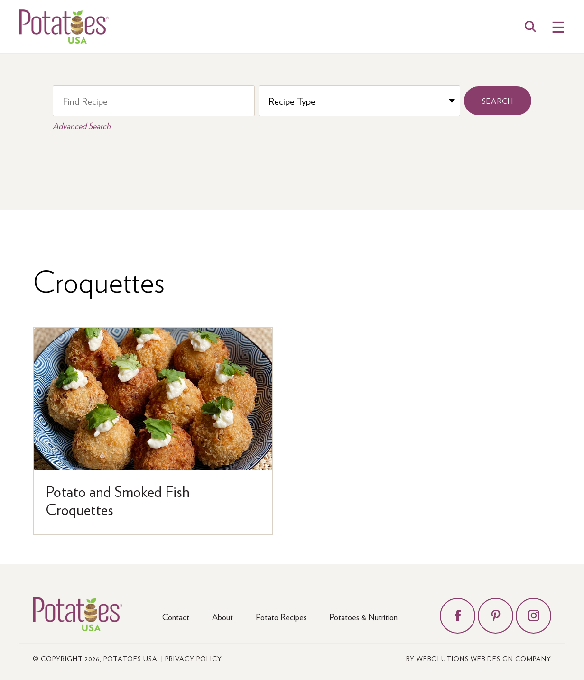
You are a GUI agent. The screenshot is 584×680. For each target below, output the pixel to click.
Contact (175, 617)
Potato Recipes (281, 617)
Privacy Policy (193, 658)
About (222, 617)
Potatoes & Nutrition (363, 617)
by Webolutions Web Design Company (478, 658)
